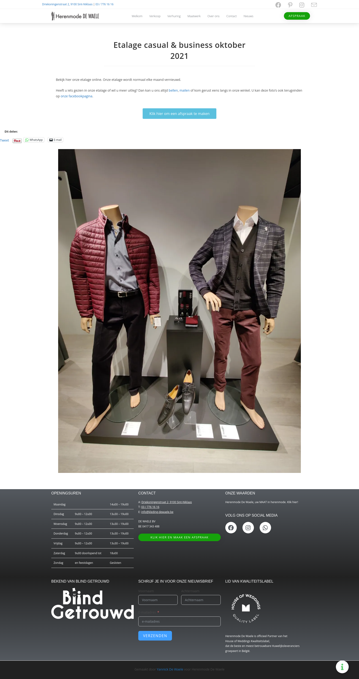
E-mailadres (147, 612)
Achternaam (190, 591)
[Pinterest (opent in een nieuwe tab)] (290, 5)
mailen (185, 90)
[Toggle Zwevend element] (342, 666)
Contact (231, 16)
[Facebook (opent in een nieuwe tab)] (278, 5)
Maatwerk (194, 16)
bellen (173, 90)
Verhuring (173, 16)
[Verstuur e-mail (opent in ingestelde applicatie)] (312, 5)
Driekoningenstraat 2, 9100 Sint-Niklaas (67, 4)
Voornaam (146, 591)
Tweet (4, 140)
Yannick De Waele (170, 669)
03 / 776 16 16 (104, 4)
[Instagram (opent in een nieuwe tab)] (302, 5)
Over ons (213, 16)
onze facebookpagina (76, 96)
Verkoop (154, 16)
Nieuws (248, 16)
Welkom (137, 16)
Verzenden (155, 635)
